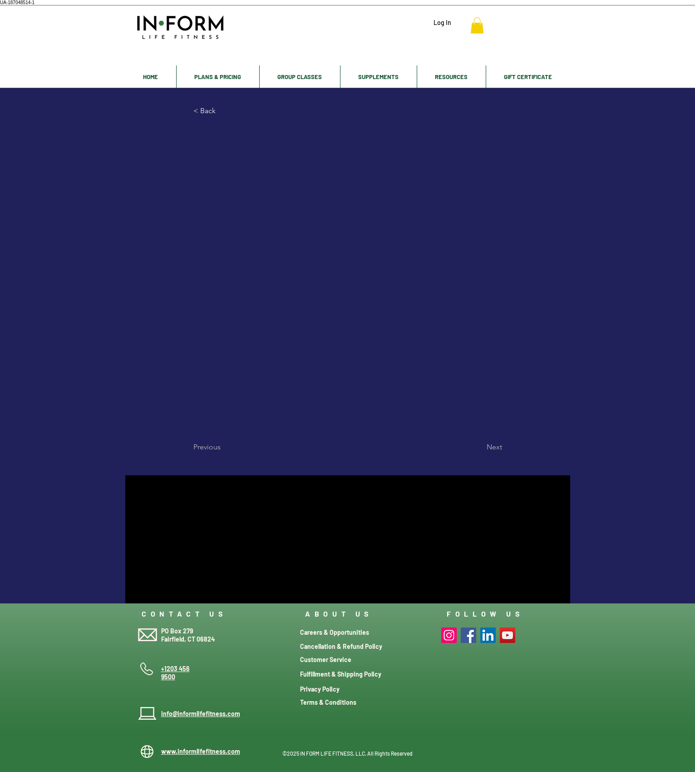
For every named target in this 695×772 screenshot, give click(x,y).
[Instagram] (449, 635)
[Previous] (223, 447)
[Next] (479, 447)
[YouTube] (507, 635)
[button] (477, 25)
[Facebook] (468, 635)
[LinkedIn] (488, 635)
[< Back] (223, 111)
